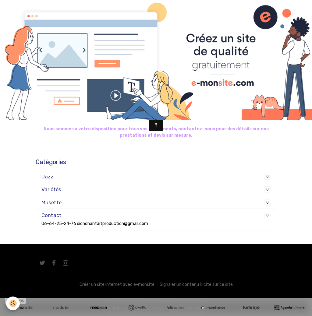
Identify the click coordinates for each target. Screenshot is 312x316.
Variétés (51, 189)
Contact (51, 215)
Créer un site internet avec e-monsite (117, 284)
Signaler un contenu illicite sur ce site (196, 284)
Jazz (47, 177)
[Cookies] (13, 303)
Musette (51, 202)
